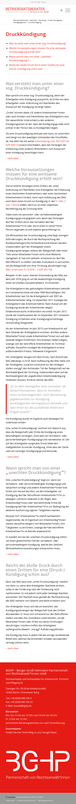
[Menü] (66, 10)
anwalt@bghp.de (22, 705)
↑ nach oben (12, 158)
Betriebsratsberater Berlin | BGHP (29, 797)
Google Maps (49, 732)
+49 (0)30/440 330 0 (21, 698)
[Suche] (60, 10)
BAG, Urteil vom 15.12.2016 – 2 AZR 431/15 (28, 269)
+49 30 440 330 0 (38, 2)
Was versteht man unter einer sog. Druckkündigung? (37, 43)
